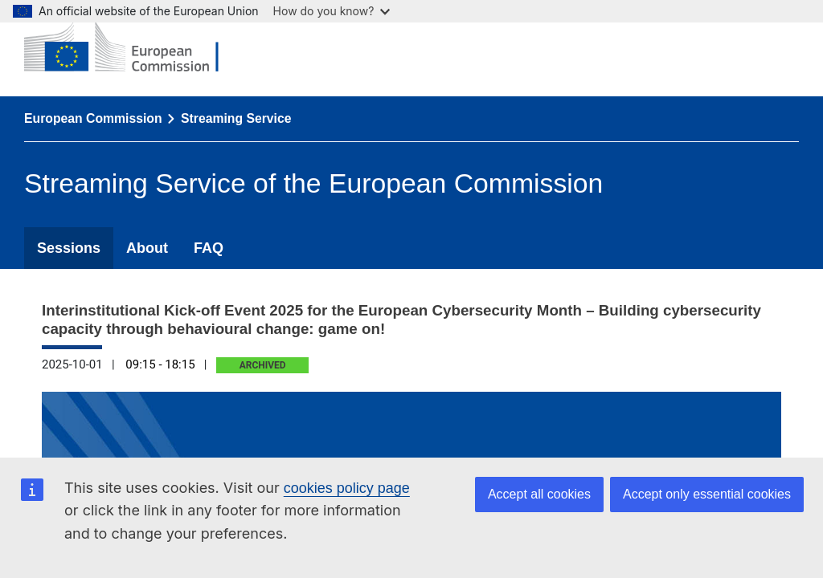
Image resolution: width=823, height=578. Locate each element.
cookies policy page (347, 488)
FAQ (208, 248)
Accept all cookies (539, 494)
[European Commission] (133, 48)
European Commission (93, 118)
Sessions (68, 248)
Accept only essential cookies (707, 494)
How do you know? (332, 11)
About (147, 248)
